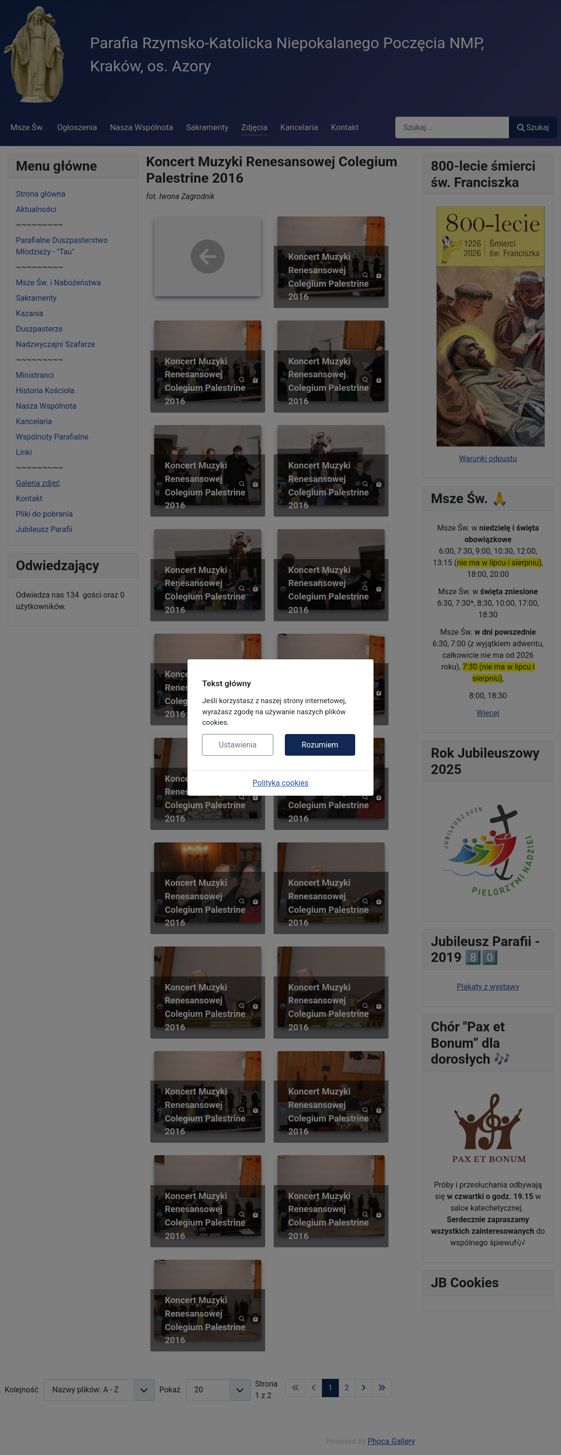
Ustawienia (237, 744)
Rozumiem (320, 744)
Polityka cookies (280, 783)
